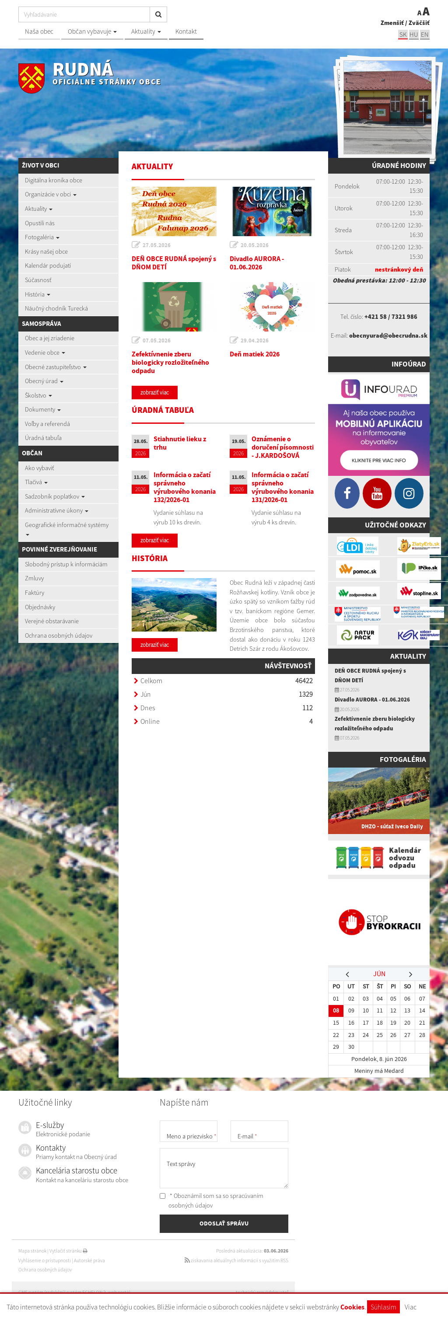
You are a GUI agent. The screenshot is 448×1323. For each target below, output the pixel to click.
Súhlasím (383, 1306)
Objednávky (40, 607)
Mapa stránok (32, 1251)
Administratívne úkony (56, 510)
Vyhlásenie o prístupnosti (44, 1260)
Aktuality (146, 31)
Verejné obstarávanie (52, 621)
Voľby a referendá (47, 424)
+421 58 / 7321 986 (390, 317)
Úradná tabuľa (43, 438)
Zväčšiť (419, 23)
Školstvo (38, 395)
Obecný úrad (44, 381)
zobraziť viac (154, 392)
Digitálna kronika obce (53, 180)
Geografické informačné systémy (66, 528)
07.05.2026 (157, 340)
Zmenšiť (392, 23)
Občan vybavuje (92, 31)
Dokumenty (43, 409)
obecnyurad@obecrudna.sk (388, 335)
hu (414, 34)
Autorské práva (89, 1260)
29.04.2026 (255, 340)
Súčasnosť (38, 280)
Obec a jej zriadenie (49, 338)
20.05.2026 (255, 245)
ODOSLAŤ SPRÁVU (224, 1223)
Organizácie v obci (51, 194)
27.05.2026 (157, 245)
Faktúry (34, 593)
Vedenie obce (45, 352)
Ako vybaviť (39, 468)
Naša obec (39, 31)
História (37, 294)
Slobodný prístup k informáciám (66, 564)
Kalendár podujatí (48, 265)
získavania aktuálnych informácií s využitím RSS (236, 1260)
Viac (410, 1306)
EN (425, 34)
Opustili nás (40, 223)
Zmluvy (34, 578)
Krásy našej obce (46, 251)
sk (402, 34)
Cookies (352, 1307)
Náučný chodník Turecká (56, 308)
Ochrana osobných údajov (58, 635)
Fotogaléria (42, 237)
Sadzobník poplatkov (55, 496)
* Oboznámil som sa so (211, 1200)
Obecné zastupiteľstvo (56, 367)
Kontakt (186, 31)
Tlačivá (36, 482)
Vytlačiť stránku (68, 1251)
